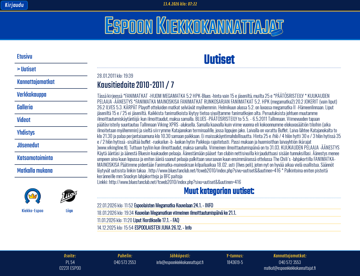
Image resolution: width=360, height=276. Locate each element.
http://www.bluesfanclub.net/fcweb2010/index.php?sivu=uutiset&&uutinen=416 (175, 181)
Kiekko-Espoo (32, 201)
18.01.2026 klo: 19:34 (166, 212)
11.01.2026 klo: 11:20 (138, 220)
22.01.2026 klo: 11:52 (155, 205)
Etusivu (24, 57)
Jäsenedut (28, 145)
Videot (23, 120)
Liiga (69, 201)
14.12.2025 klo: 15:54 (144, 227)
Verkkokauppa (31, 95)
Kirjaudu (14, 5)
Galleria (25, 107)
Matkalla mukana (35, 171)
